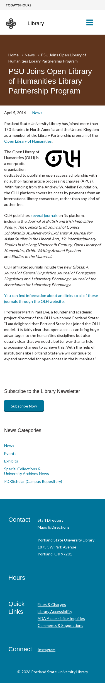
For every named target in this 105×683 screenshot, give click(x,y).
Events (10, 453)
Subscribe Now (24, 406)
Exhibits (11, 461)
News (30, 54)
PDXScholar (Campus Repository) (33, 481)
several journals (44, 215)
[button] (92, 22)
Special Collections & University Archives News (26, 471)
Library (36, 23)
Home (13, 54)
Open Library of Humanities (28, 141)
